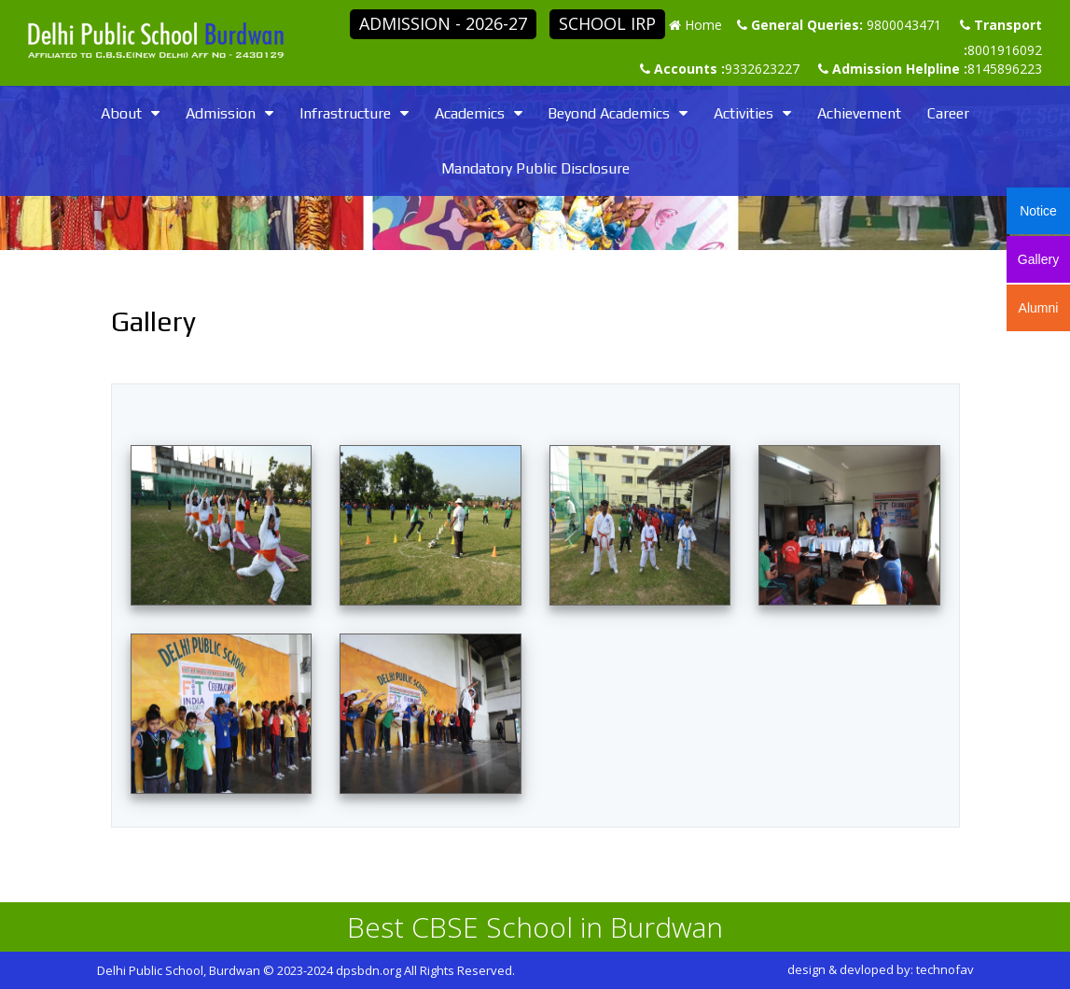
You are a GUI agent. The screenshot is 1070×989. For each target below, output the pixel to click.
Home (703, 25)
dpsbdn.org (368, 970)
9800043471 (904, 25)
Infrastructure (345, 113)
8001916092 (1004, 50)
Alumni (1039, 307)
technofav (945, 969)
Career (948, 113)
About (121, 113)
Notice (1038, 210)
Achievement (859, 113)
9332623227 (762, 68)
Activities (743, 113)
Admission (221, 113)
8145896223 (1004, 68)
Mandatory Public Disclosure (535, 168)
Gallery (1038, 259)
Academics (470, 113)
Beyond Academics (609, 113)
